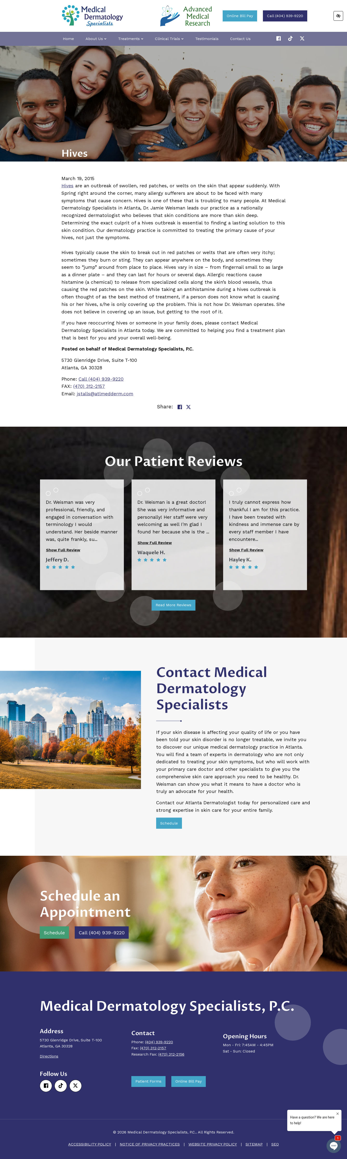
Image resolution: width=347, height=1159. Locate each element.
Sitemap (254, 1144)
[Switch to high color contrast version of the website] (338, 16)
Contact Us (240, 38)
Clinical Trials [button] (169, 38)
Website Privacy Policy (212, 1144)
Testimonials (207, 38)
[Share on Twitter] (188, 407)
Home (68, 38)
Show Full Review (63, 642)
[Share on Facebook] (180, 407)
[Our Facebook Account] (279, 38)
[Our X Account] (291, 38)
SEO (275, 1144)
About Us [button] (96, 38)
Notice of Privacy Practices (150, 1144)
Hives (67, 186)
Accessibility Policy (89, 1144)
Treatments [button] (130, 38)
